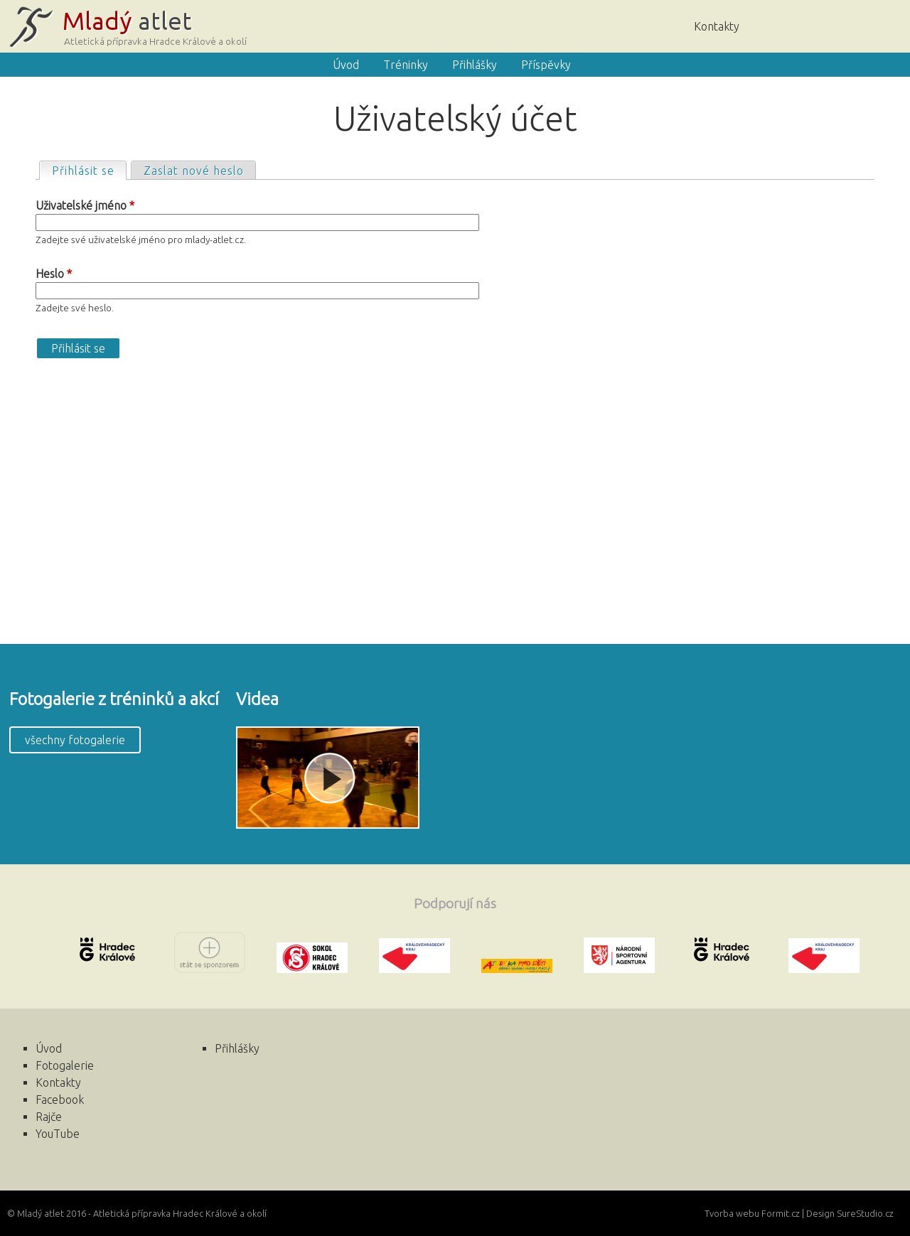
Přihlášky (474, 64)
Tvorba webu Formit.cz (752, 1213)
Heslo (54, 273)
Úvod (792, 25)
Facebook (878, 25)
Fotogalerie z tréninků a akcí (114, 699)
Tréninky (405, 64)
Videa (257, 699)
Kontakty (716, 26)
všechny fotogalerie (75, 739)
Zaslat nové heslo (194, 170)
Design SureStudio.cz (850, 1213)
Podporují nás (455, 903)
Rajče (835, 25)
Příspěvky (546, 64)
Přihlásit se (89, 169)
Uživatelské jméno (85, 205)
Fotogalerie (65, 1065)
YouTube (58, 1133)
